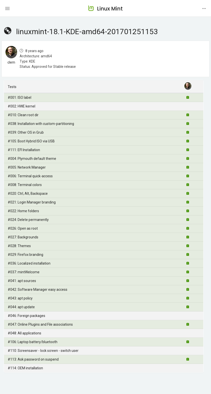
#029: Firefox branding (25, 255)
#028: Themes (19, 246)
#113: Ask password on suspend (33, 359)
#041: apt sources (22, 281)
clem (11, 62)
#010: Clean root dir (23, 115)
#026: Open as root (23, 228)
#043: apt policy (20, 298)
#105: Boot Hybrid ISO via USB (31, 141)
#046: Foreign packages (26, 316)
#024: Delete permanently (28, 220)
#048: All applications (24, 333)
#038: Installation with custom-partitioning (41, 124)
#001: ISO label (19, 97)
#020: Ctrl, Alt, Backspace (28, 194)
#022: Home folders (23, 211)
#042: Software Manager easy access (37, 290)
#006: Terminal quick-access (30, 176)
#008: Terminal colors (25, 185)
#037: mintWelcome (24, 272)
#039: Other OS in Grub (26, 132)
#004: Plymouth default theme (32, 159)
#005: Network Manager (27, 167)
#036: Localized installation (29, 263)
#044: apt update (21, 307)
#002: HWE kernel (21, 106)
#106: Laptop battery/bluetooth (32, 342)
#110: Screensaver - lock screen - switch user (43, 351)
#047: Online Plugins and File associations (40, 324)
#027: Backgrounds (23, 237)
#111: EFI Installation (24, 150)
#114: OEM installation (25, 368)
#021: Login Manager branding (32, 202)
